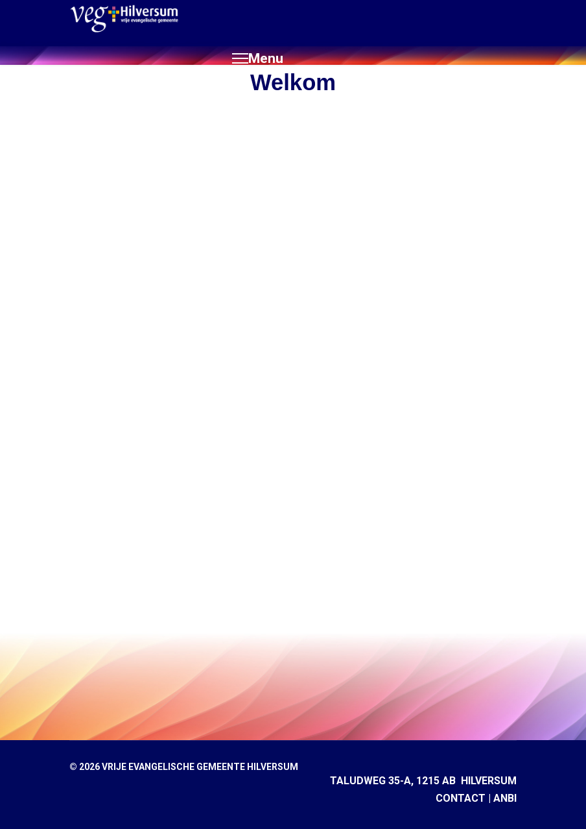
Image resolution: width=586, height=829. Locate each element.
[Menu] (257, 58)
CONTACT (461, 798)
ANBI (505, 798)
